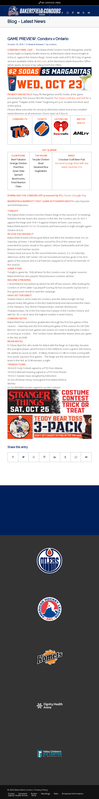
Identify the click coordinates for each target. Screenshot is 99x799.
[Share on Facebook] (13, 457)
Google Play (79, 195)
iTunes (67, 195)
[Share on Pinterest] (44, 457)
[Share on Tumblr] (65, 457)
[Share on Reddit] (76, 457)
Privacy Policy (41, 789)
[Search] (31, 13)
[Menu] (40, 13)
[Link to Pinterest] (72, 13)
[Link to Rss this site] (83, 13)
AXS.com (41, 61)
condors (52, 44)
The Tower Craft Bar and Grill (69, 98)
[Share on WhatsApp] (34, 457)
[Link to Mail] (89, 13)
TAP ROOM (40, 155)
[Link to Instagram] (67, 13)
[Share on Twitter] (23, 457)
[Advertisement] (49, 510)
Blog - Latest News (26, 21)
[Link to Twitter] (56, 13)
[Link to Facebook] (62, 13)
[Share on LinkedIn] (55, 457)
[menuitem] (31, 13)
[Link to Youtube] (78, 13)
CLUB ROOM (18, 155)
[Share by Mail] (86, 457)
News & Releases (36, 44)
